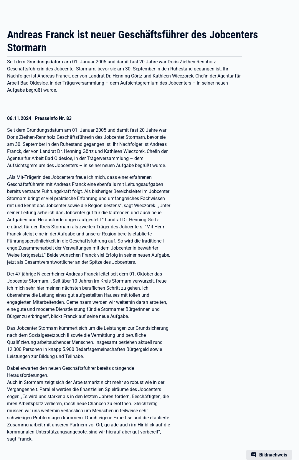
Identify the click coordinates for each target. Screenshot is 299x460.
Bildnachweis (273, 455)
